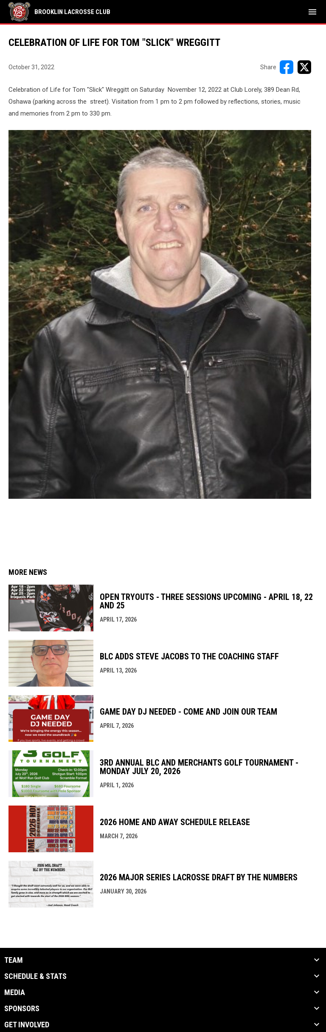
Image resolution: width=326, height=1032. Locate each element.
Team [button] (13, 960)
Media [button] (14, 992)
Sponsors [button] (21, 1008)
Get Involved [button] (26, 1025)
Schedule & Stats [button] (35, 976)
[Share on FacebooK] (286, 67)
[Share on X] (304, 67)
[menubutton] (312, 12)
